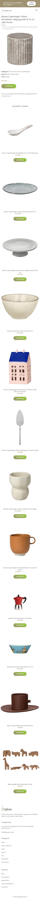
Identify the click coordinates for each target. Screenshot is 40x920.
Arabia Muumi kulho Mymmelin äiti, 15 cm (20, 667)
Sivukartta (4, 887)
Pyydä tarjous (31, 3)
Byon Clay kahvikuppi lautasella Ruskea (20, 725)
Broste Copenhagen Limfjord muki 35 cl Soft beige (20, 509)
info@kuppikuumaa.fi (7, 832)
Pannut (3, 852)
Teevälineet (4, 859)
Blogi (3, 874)
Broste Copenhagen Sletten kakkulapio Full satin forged (20, 450)
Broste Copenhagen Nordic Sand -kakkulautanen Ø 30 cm (20, 271)
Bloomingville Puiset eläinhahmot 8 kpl (20, 784)
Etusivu (3, 25)
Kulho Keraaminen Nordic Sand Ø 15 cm (20, 331)
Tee (2, 855)
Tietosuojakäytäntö (7, 884)
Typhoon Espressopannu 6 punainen (20, 618)
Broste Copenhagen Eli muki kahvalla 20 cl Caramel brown (20, 569)
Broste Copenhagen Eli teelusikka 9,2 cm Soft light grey (20, 153)
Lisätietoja (9, 86)
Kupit (2, 849)
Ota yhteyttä (5, 877)
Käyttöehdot (5, 880)
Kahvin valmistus (6, 846)
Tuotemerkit (13, 71)
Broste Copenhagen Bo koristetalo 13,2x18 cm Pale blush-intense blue (20, 390)
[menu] (37, 10)
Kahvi (3, 842)
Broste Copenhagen (23, 71)
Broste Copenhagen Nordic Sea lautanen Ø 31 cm (20, 212)
